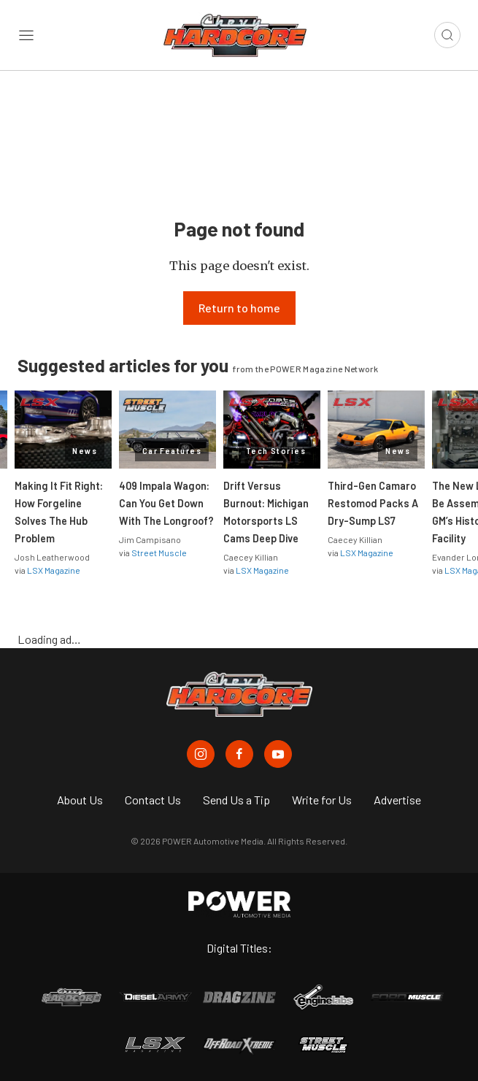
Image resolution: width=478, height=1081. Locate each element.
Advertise (397, 800)
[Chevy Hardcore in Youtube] (278, 754)
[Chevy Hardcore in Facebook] (239, 754)
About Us (80, 800)
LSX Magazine (53, 570)
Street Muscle (159, 552)
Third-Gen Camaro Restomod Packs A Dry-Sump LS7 (373, 503)
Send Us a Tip (236, 800)
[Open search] (447, 35)
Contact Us (153, 800)
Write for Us (322, 800)
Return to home (239, 308)
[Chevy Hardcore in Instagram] (201, 754)
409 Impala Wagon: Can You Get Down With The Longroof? (166, 503)
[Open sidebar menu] (26, 35)
